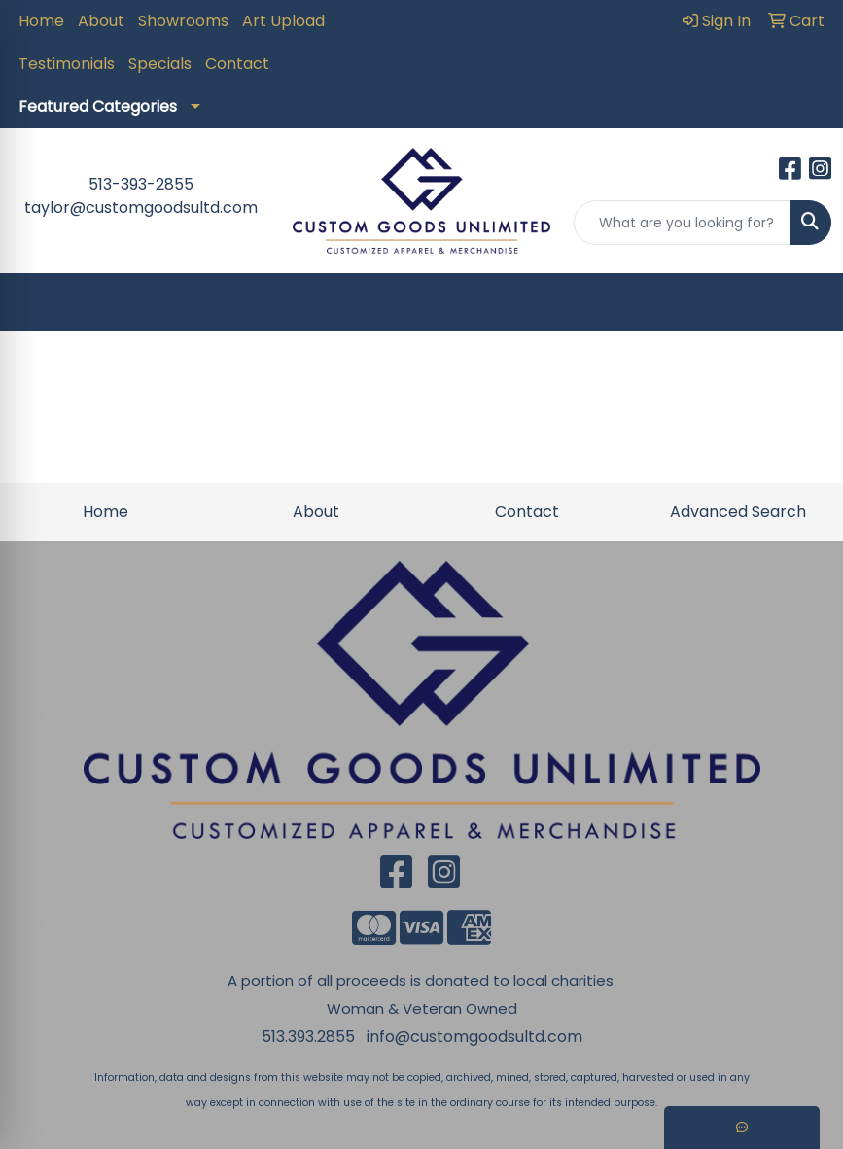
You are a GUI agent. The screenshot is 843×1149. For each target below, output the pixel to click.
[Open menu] (804, 301)
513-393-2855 (140, 184)
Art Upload (283, 21)
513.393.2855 (308, 1037)
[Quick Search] (682, 222)
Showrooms (183, 21)
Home (41, 21)
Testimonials (66, 63)
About (101, 21)
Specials (160, 63)
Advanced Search (738, 512)
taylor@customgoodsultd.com (141, 207)
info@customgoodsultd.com (474, 1037)
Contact (237, 63)
